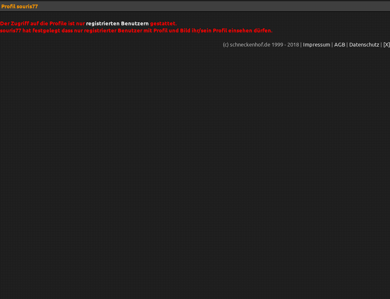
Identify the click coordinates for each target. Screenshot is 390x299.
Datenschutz (364, 44)
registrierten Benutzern (117, 23)
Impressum (316, 44)
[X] (386, 44)
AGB (339, 44)
